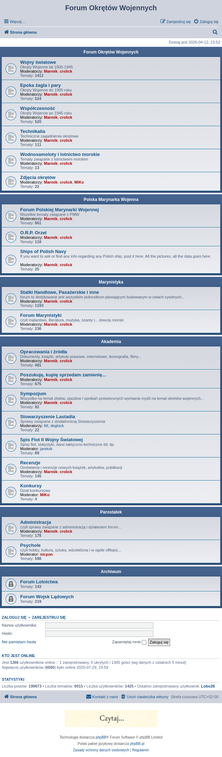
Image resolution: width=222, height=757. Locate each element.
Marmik (51, 71)
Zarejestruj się (49, 617)
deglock (57, 426)
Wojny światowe (38, 62)
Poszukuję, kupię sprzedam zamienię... (63, 374)
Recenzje (30, 462)
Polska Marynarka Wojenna (110, 199)
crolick (66, 71)
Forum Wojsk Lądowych (47, 596)
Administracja (35, 522)
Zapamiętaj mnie (129, 642)
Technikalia (32, 131)
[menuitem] (205, 21)
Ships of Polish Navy (43, 251)
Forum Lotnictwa (39, 581)
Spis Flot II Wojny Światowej (51, 439)
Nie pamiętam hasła (19, 642)
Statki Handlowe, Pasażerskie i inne (59, 292)
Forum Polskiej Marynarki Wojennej (59, 209)
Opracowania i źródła (43, 351)
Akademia (111, 341)
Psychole (30, 545)
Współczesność (37, 108)
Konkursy (31, 485)
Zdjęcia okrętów (37, 177)
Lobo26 (208, 686)
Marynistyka (111, 282)
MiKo (79, 182)
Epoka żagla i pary (40, 85)
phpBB (101, 737)
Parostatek (111, 512)
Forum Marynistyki (41, 315)
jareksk (46, 449)
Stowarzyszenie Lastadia (47, 416)
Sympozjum (33, 393)
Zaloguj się (14, 617)
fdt (46, 426)
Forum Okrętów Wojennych (111, 52)
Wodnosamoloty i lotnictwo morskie (60, 154)
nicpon (46, 554)
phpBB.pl (137, 744)
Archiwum (111, 571)
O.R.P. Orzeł (33, 232)
